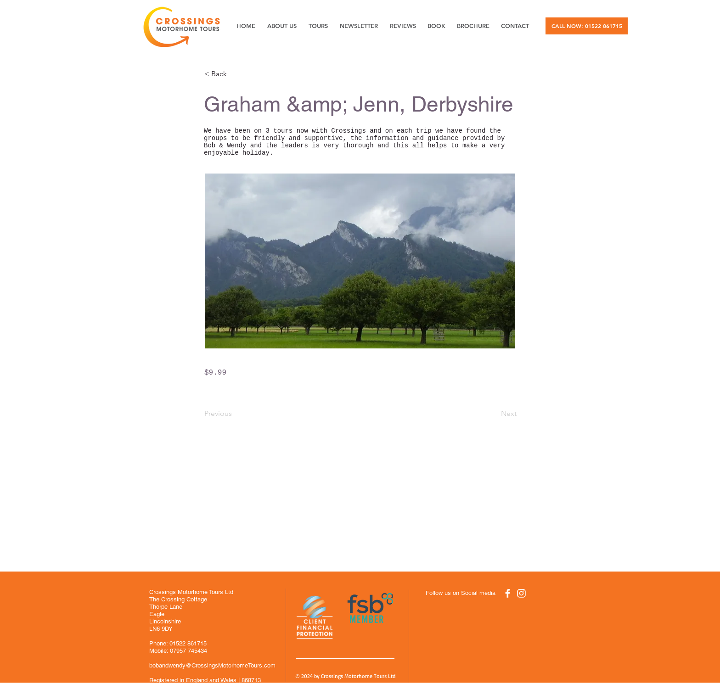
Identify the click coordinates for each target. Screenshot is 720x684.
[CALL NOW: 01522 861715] (587, 25)
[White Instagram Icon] (521, 593)
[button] (234, 74)
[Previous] (234, 413)
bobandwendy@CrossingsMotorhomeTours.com (212, 665)
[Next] (494, 413)
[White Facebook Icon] (507, 593)
